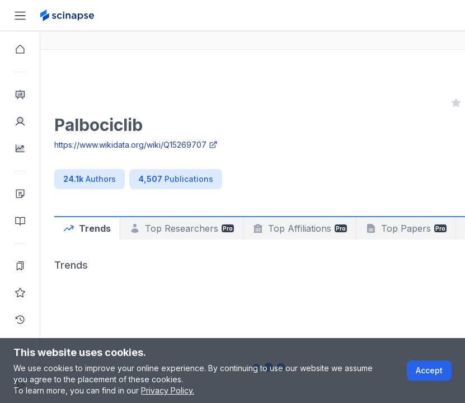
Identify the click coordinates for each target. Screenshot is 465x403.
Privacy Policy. (167, 390)
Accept (429, 370)
